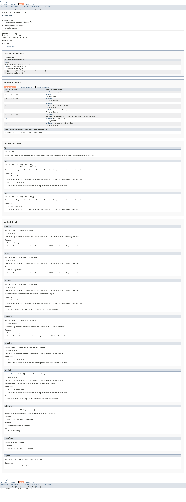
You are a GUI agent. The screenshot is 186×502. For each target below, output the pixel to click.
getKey (48, 96)
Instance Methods (26, 89)
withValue (49, 127)
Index (28, 4)
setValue (49, 113)
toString (49, 117)
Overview (4, 4)
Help (34, 4)
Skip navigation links (6, 2)
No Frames (35, 6)
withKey (49, 122)
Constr (18, 9)
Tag (6, 63)
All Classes (48, 6)
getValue (49, 101)
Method (23, 9)
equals (48, 94)
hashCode (49, 106)
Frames (26, 6)
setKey (48, 108)
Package (13, 4)
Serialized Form (10, 48)
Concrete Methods (43, 89)
